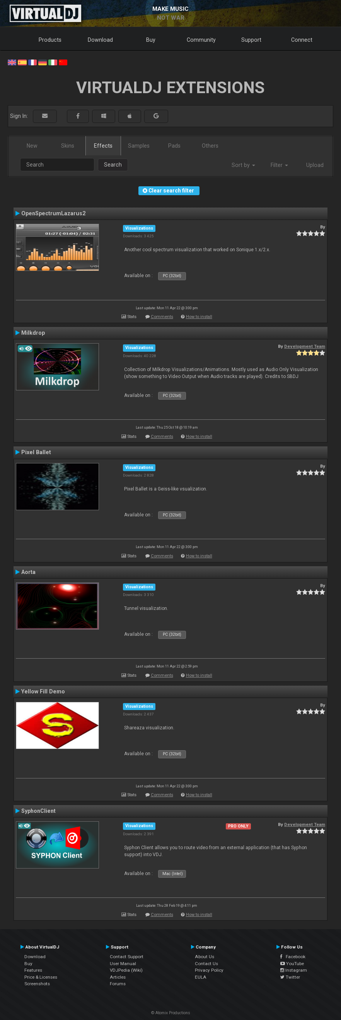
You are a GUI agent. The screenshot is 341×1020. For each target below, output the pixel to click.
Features (33, 970)
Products (50, 40)
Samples (139, 146)
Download (100, 40)
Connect (301, 40)
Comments (162, 316)
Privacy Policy (209, 970)
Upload (315, 165)
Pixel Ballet (36, 452)
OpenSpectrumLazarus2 (53, 213)
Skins (67, 146)
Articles (118, 977)
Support (251, 40)
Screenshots (37, 983)
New (32, 146)
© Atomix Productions (170, 1012)
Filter (279, 165)
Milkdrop (33, 333)
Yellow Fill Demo (43, 691)
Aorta (28, 572)
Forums (118, 983)
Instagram (293, 970)
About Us (204, 956)
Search (113, 165)
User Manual (123, 963)
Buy (150, 40)
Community (201, 40)
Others (210, 146)
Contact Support (126, 956)
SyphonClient (38, 811)
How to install (199, 316)
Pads (174, 146)
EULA (200, 977)
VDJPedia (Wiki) (126, 970)
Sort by (243, 165)
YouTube (292, 963)
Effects (103, 146)
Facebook (292, 956)
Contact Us (206, 963)
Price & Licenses (40, 977)
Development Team (304, 346)
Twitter (290, 977)
